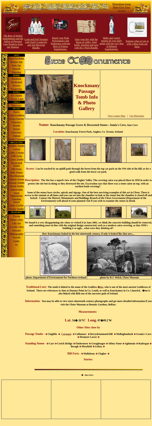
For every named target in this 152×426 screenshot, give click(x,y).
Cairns (16, 149)
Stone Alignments (16, 194)
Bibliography (16, 234)
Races (16, 112)
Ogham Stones (16, 179)
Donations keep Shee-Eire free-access (122, 7)
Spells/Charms (16, 139)
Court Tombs (16, 159)
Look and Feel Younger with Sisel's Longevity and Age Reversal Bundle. (36, 43)
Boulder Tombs (16, 145)
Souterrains (16, 189)
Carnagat (66, 334)
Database (16, 78)
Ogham (17, 135)
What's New (16, 219)
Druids (16, 125)
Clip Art (16, 223)
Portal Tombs (16, 186)
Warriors (16, 122)
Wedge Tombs (16, 209)
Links (16, 241)
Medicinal (16, 82)
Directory (16, 105)
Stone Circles (16, 205)
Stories (16, 129)
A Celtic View (16, 226)
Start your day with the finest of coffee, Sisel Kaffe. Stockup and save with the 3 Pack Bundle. (86, 43)
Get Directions (136, 116)
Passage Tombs (17, 182)
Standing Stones (16, 200)
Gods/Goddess (16, 115)
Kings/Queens (16, 118)
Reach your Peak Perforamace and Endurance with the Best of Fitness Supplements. (60, 43)
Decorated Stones (16, 164)
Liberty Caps (16, 98)
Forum (16, 216)
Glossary (16, 230)
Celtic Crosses (16, 152)
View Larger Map (116, 116)
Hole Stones (16, 172)
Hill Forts (16, 169)
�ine (100, 287)
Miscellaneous (16, 175)
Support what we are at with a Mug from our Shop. (137, 44)
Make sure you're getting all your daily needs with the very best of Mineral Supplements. (111, 43)
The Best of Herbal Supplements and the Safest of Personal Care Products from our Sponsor (13, 41)
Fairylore (16, 132)
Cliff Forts (16, 156)
